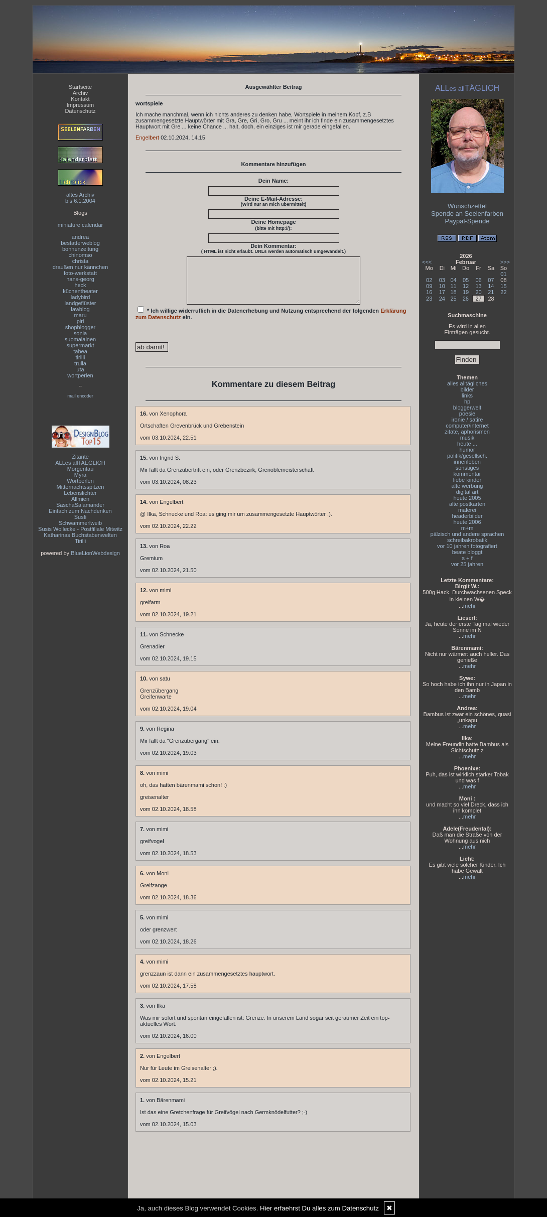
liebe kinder (467, 480)
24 (442, 299)
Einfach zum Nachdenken (80, 511)
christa (80, 261)
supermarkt (80, 345)
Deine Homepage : (273, 225)
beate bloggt (467, 552)
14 (491, 286)
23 (429, 299)
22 (503, 292)
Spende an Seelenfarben (467, 213)
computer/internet (467, 426)
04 (454, 280)
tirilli (80, 357)
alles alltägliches (467, 383)
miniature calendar (80, 225)
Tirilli (80, 541)
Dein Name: (273, 181)
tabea (80, 351)
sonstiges (467, 468)
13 (478, 286)
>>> (505, 262)
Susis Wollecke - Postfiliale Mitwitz (80, 529)
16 (429, 292)
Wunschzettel (467, 206)
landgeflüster (80, 303)
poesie (467, 414)
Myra (80, 475)
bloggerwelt (467, 407)
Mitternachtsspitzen (80, 487)
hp (467, 401)
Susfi (80, 517)
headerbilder (467, 516)
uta (80, 369)
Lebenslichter (80, 493)
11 (454, 286)
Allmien (80, 499)
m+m (467, 528)
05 (466, 280)
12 (466, 286)
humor (467, 450)
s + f (467, 558)
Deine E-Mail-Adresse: (274, 201)
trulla (80, 363)
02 (429, 280)
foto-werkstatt (80, 273)
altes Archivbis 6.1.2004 (80, 198)
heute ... (467, 444)
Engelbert (147, 137)
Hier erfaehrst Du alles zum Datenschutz (319, 1208)
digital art (467, 492)
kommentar (467, 474)
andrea (80, 237)
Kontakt (80, 99)
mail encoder (80, 395)
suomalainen (80, 339)
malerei (467, 510)
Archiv (80, 93)
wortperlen (80, 375)
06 (478, 280)
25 (454, 299)
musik (467, 438)
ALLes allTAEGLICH (80, 463)
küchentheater (80, 291)
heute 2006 (467, 522)
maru (80, 315)
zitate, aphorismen (467, 432)
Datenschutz (80, 111)
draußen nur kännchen (80, 267)
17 (442, 292)
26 (466, 299)
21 (491, 292)
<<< (427, 262)
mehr (469, 606)
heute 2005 (467, 498)
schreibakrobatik (467, 540)
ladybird (80, 297)
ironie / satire (467, 420)
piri (80, 321)
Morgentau (80, 469)
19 (466, 292)
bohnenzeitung (80, 249)
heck (80, 285)
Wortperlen (80, 481)
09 (429, 286)
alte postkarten (467, 504)
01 (503, 274)
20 (478, 292)
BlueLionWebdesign (95, 553)
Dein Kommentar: (273, 248)
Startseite (80, 87)
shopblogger (80, 327)
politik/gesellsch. (467, 456)
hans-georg (80, 279)
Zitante (80, 457)
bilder (467, 389)
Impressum (80, 105)
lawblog (80, 309)
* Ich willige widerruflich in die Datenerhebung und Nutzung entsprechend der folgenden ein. (270, 322)
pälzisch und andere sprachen (467, 534)
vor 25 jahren (467, 564)
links (467, 395)
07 (491, 280)
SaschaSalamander (80, 505)
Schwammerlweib (80, 523)
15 (503, 286)
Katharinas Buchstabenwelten (80, 535)
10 (442, 286)
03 (442, 280)
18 (454, 292)
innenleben (467, 462)
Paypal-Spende (467, 221)
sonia (80, 333)
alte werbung (467, 486)
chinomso (80, 255)
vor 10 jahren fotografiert (467, 546)
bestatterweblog (80, 243)
